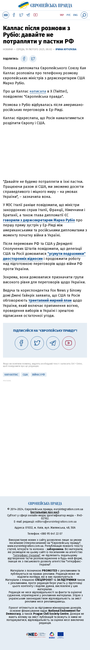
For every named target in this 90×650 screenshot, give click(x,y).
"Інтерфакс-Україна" (26, 555)
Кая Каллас (11, 374)
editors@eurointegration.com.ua (55, 521)
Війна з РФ (38, 374)
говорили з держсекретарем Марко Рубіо (39, 220)
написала (38, 91)
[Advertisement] (45, 152)
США (25, 374)
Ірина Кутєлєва (65, 49)
